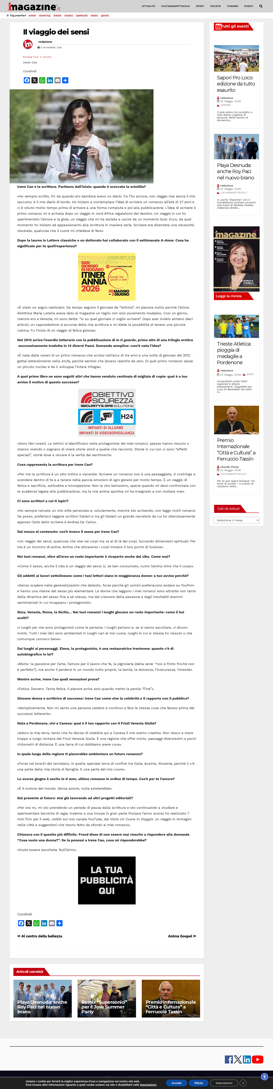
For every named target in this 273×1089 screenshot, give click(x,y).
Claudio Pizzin (229, 467)
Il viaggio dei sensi (56, 31)
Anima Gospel (182, 936)
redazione (45, 42)
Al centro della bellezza (39, 936)
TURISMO (232, 6)
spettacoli (81, 15)
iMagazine (83, 1077)
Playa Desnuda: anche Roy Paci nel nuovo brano (42, 1006)
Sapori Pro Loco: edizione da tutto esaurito (236, 84)
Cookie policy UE (185, 1077)
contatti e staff (100, 1077)
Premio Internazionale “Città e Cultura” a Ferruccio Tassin (171, 1006)
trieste (57, 15)
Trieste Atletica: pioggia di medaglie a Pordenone (234, 353)
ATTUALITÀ (148, 6)
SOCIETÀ (215, 6)
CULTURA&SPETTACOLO (175, 6)
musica (69, 15)
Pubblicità (134, 1077)
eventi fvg (44, 15)
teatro (94, 15)
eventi (32, 15)
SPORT (200, 6)
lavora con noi (119, 1077)
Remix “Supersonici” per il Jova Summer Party (104, 1006)
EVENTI (248, 6)
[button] (260, 6)
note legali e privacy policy (158, 1077)
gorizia (105, 15)
